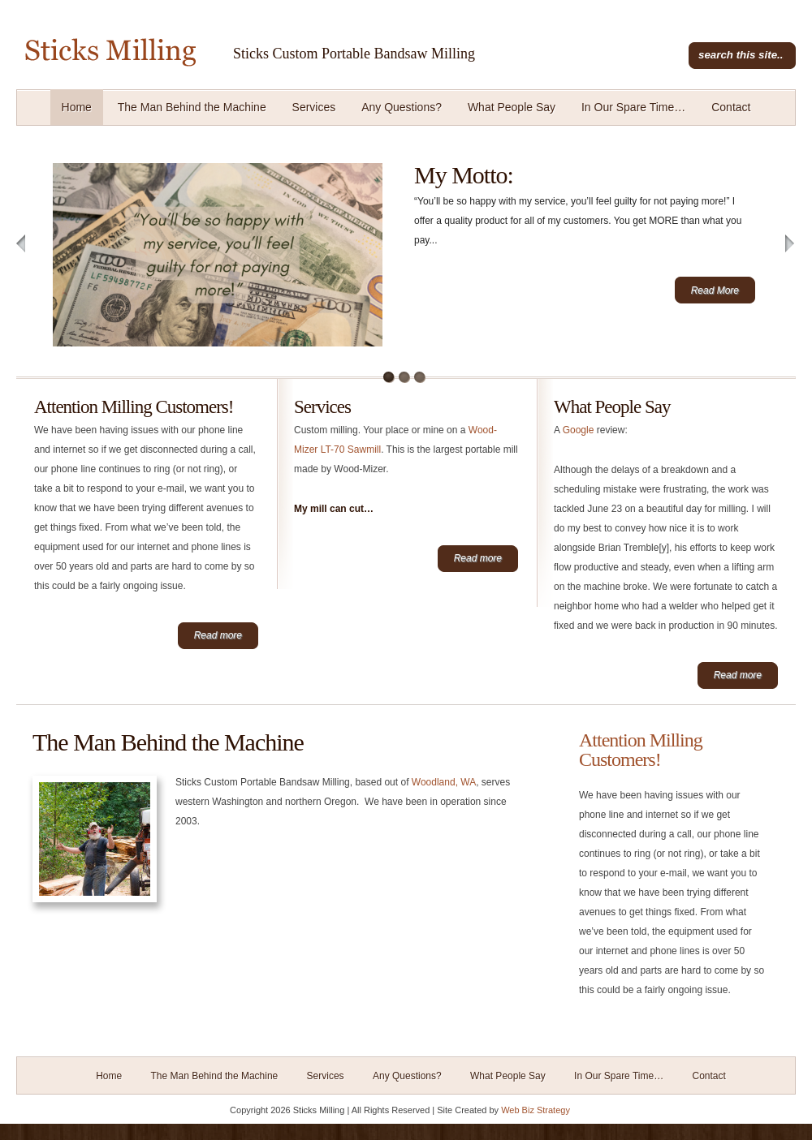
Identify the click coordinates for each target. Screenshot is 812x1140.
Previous (21, 243)
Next (790, 243)
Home (77, 107)
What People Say (511, 107)
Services (314, 107)
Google (578, 430)
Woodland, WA (444, 782)
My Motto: (463, 174)
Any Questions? (401, 107)
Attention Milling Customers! (133, 407)
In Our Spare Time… (633, 107)
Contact (730, 107)
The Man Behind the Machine (192, 107)
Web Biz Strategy (535, 1110)
